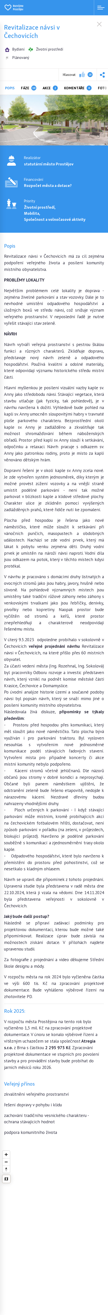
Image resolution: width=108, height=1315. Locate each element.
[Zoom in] (6, 1154)
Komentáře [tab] (78, 88)
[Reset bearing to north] (6, 1169)
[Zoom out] (6, 1162)
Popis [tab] (10, 88)
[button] (102, 75)
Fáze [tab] (28, 88)
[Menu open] (101, 7)
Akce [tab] (50, 88)
